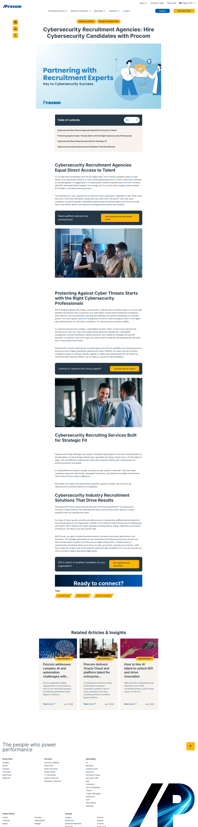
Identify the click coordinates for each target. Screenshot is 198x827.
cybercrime (82, 318)
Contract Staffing (51, 763)
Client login (171, 3)
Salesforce (90, 797)
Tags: (57, 590)
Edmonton (69, 821)
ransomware (126, 182)
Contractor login (157, 3)
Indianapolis (40, 821)
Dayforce (90, 772)
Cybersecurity (64, 595)
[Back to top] (190, 746)
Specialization (86, 21)
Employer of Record (52, 782)
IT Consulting (50, 775)
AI (87, 763)
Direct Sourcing (51, 769)
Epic (87, 782)
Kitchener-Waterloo (73, 824)
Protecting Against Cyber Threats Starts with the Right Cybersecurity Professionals (94, 135)
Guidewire (90, 785)
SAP (87, 800)
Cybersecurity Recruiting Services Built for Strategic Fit (82, 141)
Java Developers (93, 788)
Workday (89, 806)
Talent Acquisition (108, 21)
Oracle (88, 791)
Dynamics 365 (92, 778)
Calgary (68, 818)
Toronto (100, 824)
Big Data (89, 766)
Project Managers (93, 794)
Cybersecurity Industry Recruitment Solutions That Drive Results (86, 146)
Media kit (7, 778)
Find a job (7, 772)
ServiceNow (91, 803)
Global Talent (49, 772)
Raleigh (38, 824)
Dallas (5, 824)
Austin (5, 818)
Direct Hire (48, 766)
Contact (6, 769)
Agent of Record (51, 778)
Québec (100, 821)
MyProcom (7, 775)
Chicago (6, 821)
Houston (38, 818)
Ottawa (100, 818)
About (142, 3)
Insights (126, 11)
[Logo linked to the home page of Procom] (12, 6)
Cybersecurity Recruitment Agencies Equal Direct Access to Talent (87, 130)
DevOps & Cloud (93, 775)
